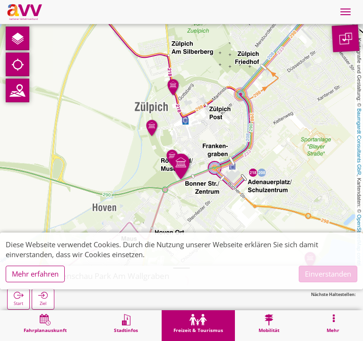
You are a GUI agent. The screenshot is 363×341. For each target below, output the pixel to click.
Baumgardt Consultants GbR (359, 141)
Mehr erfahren (35, 273)
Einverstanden (328, 273)
